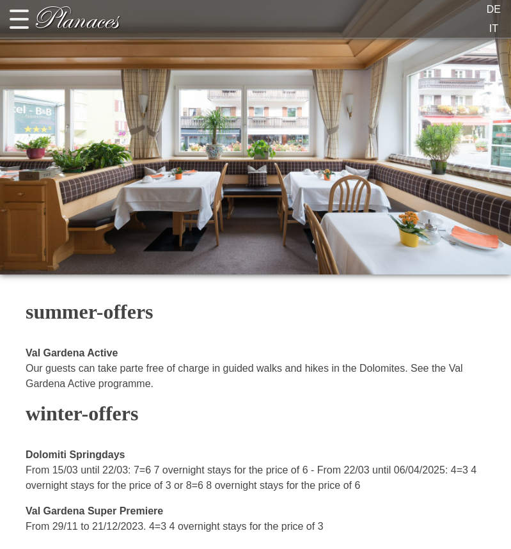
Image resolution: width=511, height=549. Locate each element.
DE (494, 9)
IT (493, 28)
